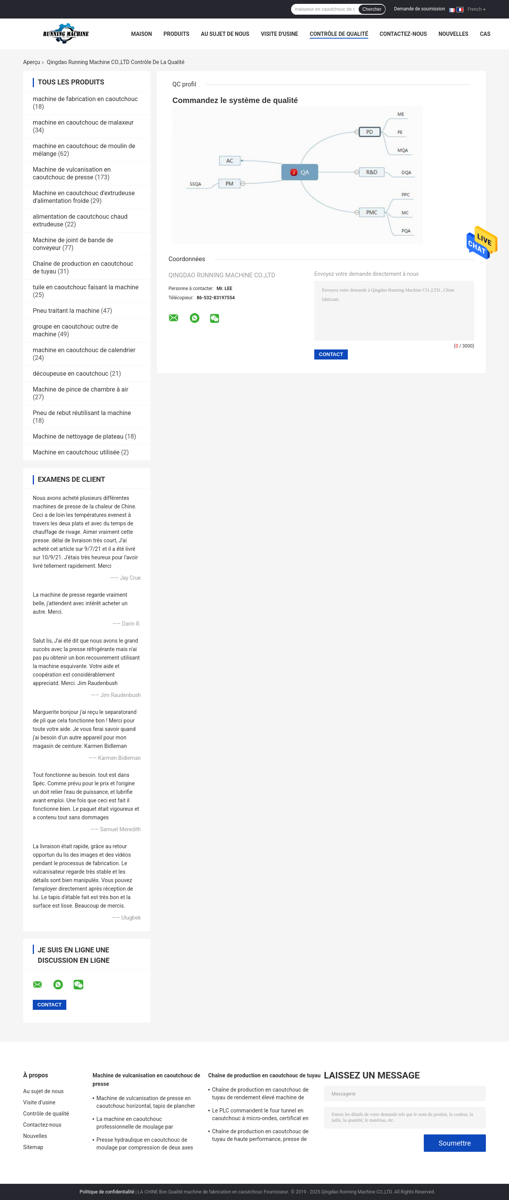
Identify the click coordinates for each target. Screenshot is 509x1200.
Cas (485, 34)
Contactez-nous (403, 34)
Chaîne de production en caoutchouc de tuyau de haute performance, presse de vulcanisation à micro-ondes (260, 1136)
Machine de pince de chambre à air (80, 389)
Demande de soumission (419, 9)
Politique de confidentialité (107, 1192)
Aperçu (31, 62)
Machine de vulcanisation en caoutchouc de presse (72, 173)
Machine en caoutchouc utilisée (76, 452)
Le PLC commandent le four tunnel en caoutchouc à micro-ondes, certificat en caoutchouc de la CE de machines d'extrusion (260, 1115)
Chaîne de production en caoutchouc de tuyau (264, 1075)
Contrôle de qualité (339, 34)
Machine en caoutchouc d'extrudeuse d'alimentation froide (84, 196)
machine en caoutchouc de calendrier (84, 350)
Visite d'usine (279, 34)
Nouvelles (453, 34)
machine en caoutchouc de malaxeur (83, 122)
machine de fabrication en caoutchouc (85, 99)
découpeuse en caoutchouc (70, 373)
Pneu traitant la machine (66, 310)
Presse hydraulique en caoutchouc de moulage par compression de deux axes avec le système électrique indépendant (144, 1145)
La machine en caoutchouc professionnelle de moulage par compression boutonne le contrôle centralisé (137, 1124)
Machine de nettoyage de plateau (78, 436)
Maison (141, 34)
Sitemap (33, 1147)
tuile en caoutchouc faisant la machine (85, 287)
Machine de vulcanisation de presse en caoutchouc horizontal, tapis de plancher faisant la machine (145, 1103)
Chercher (371, 9)
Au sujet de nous (225, 34)
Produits (176, 34)
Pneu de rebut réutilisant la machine (82, 413)
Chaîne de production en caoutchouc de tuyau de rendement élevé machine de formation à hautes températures (260, 1095)
